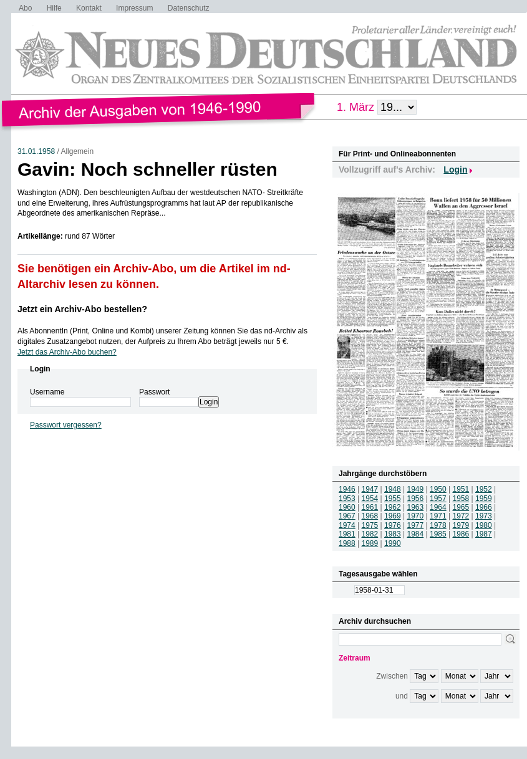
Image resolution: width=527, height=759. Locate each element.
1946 (347, 489)
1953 (347, 498)
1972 (461, 516)
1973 (483, 516)
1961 (370, 507)
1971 (438, 516)
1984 (415, 534)
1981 (347, 534)
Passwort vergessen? (66, 425)
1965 (461, 507)
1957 (438, 498)
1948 (392, 489)
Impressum (134, 8)
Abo (25, 8)
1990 (392, 543)
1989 (370, 543)
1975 (370, 525)
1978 (438, 525)
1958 (461, 498)
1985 (438, 534)
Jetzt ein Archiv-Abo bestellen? (82, 309)
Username (47, 392)
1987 (483, 534)
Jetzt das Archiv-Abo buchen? (67, 352)
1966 (483, 507)
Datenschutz (189, 8)
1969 (392, 516)
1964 (438, 507)
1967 (347, 516)
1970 (415, 516)
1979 (461, 525)
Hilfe (54, 8)
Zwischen (392, 676)
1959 (483, 498)
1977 (415, 525)
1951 (461, 489)
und (401, 696)
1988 (347, 543)
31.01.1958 (36, 151)
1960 (347, 507)
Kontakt (89, 8)
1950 (438, 489)
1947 (370, 489)
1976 (392, 525)
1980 (483, 525)
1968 (370, 516)
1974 (347, 525)
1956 (415, 498)
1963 (415, 507)
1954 (370, 498)
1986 (461, 534)
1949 (415, 489)
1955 (392, 498)
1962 (392, 507)
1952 (483, 489)
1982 (370, 534)
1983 (392, 534)
